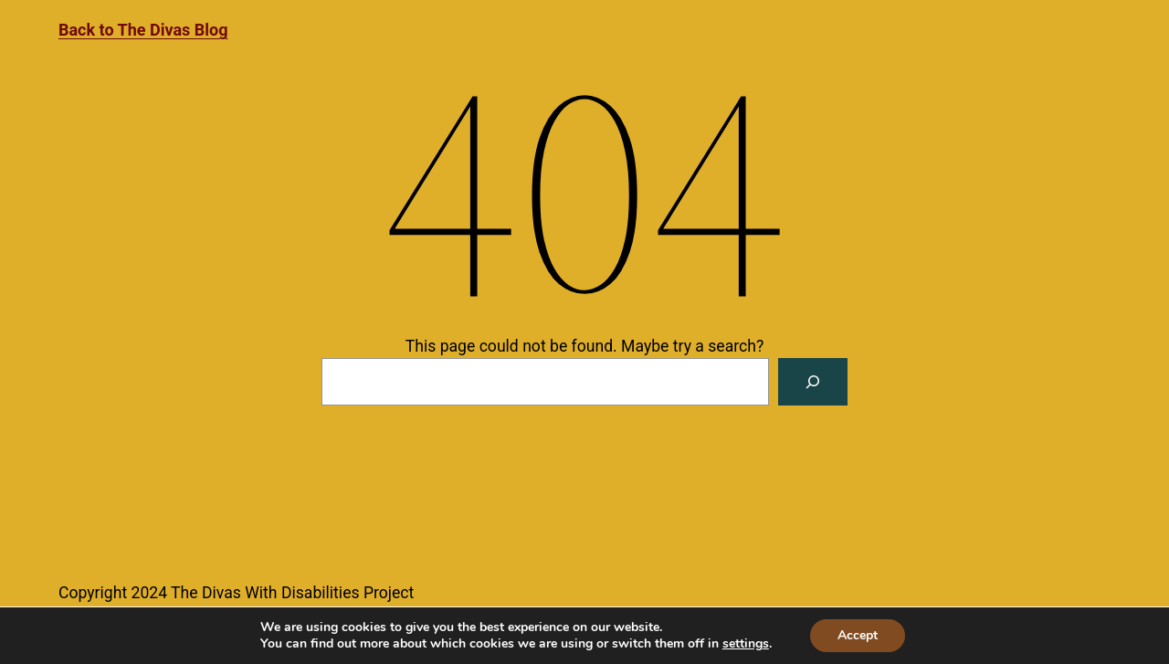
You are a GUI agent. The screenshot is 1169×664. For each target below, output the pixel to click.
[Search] (813, 382)
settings (745, 644)
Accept (857, 635)
